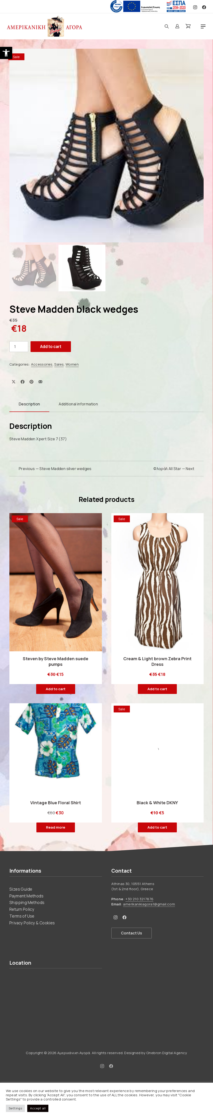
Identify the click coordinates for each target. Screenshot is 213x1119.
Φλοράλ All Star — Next (173, 468)
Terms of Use (22, 916)
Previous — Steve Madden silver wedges (55, 468)
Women (72, 364)
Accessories (42, 364)
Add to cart (50, 346)
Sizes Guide (20, 889)
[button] (6, 53)
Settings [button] (15, 1108)
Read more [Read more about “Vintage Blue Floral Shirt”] (55, 827)
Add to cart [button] (56, 688)
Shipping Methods (26, 902)
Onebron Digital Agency (166, 1052)
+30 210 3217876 (139, 899)
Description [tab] (29, 404)
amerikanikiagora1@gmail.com (149, 904)
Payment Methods (26, 896)
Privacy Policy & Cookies (32, 923)
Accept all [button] (38, 1108)
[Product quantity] (18, 346)
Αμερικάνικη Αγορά (73, 1052)
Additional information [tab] (78, 404)
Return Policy (21, 909)
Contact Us (131, 933)
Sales (59, 364)
